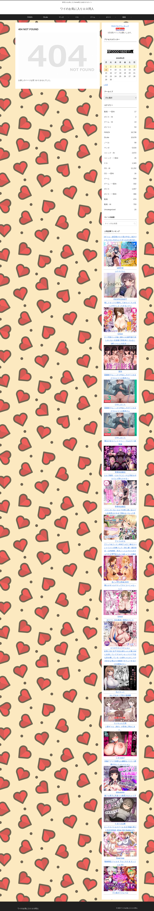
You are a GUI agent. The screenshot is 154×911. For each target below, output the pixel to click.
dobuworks (120, 792)
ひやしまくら (120, 404)
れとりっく (120, 692)
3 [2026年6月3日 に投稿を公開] (115, 67)
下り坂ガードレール (120, 893)
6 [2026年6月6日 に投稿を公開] (129, 67)
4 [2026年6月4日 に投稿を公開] (120, 67)
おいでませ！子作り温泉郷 (120, 695)
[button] (134, 223)
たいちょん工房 (120, 723)
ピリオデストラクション (120, 648)
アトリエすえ (120, 541)
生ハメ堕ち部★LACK (120, 582)
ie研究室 (120, 268)
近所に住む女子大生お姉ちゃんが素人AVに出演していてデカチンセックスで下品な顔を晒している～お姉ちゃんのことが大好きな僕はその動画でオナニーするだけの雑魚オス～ (120, 657)
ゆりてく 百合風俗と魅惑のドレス (120, 620)
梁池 (120, 371)
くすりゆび (120, 758)
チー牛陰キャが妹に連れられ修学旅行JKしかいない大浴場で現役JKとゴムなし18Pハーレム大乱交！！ (120, 340)
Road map (120, 858)
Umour (120, 334)
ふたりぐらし (120, 271)
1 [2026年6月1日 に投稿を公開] (106, 67)
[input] (120, 223)
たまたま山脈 (120, 824)
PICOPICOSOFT (120, 299)
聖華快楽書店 (120, 472)
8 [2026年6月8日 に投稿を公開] (106, 70)
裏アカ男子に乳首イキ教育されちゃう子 (120, 796)
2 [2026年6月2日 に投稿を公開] (110, 67)
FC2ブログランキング (120, 26)
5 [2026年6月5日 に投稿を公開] (124, 67)
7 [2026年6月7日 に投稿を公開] (134, 67)
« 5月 (106, 85)
